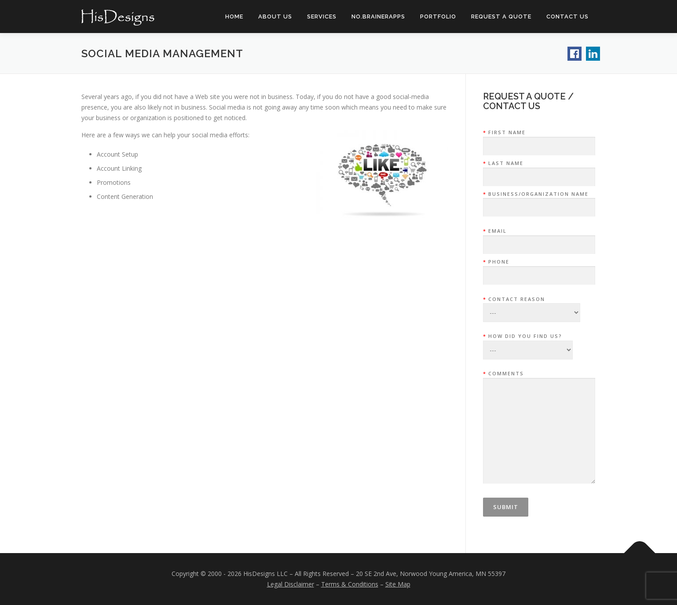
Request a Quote (501, 16)
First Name (539, 139)
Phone (539, 268)
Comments (539, 427)
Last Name (539, 170)
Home (234, 16)
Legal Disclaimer (290, 584)
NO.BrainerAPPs (378, 16)
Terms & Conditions (349, 584)
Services (322, 16)
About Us (275, 16)
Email (539, 238)
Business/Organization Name (539, 201)
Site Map (397, 584)
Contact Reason (531, 303)
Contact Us (567, 16)
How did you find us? (528, 340)
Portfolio (438, 16)
